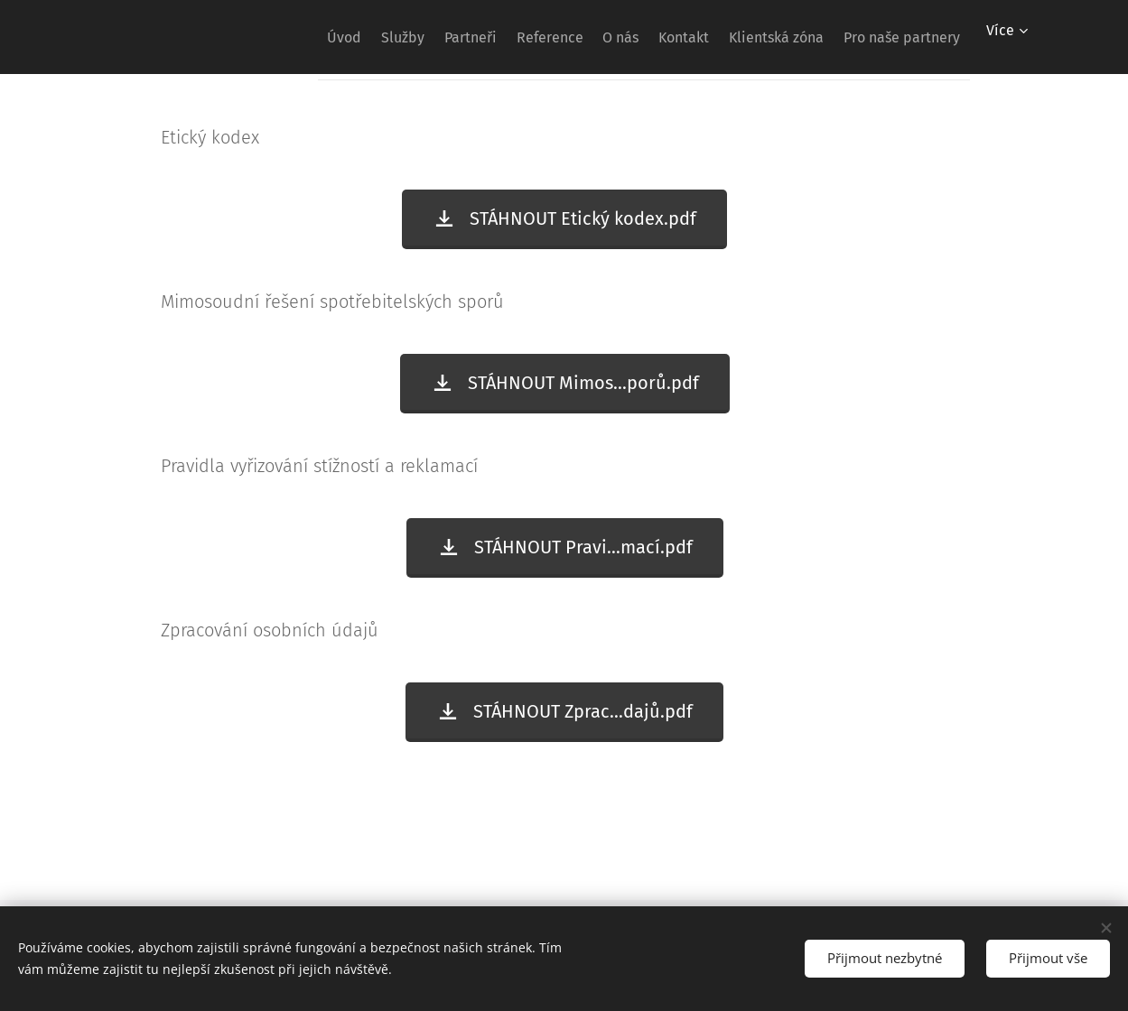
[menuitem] (248, 37)
